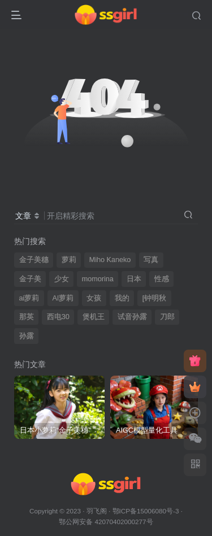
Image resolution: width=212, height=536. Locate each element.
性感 (161, 279)
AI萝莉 (62, 298)
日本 (134, 279)
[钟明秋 (154, 298)
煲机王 (94, 317)
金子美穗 (34, 260)
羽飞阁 (96, 511)
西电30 (58, 317)
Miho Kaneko (110, 260)
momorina (98, 279)
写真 (151, 260)
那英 (26, 317)
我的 (122, 298)
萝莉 (69, 260)
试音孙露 (132, 317)
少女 (61, 279)
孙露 (26, 336)
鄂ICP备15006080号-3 (146, 511)
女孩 (93, 298)
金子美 (30, 279)
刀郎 (167, 317)
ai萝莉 (29, 298)
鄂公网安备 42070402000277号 (106, 521)
